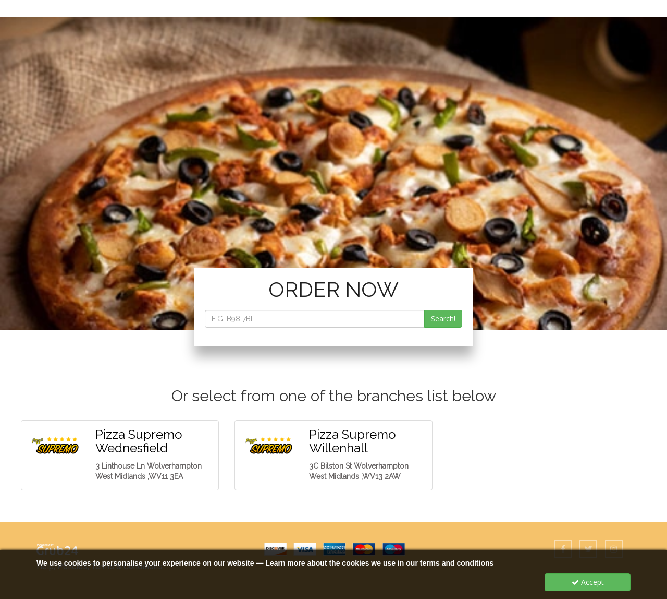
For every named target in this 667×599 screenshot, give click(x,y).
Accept (588, 582)
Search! (443, 319)
